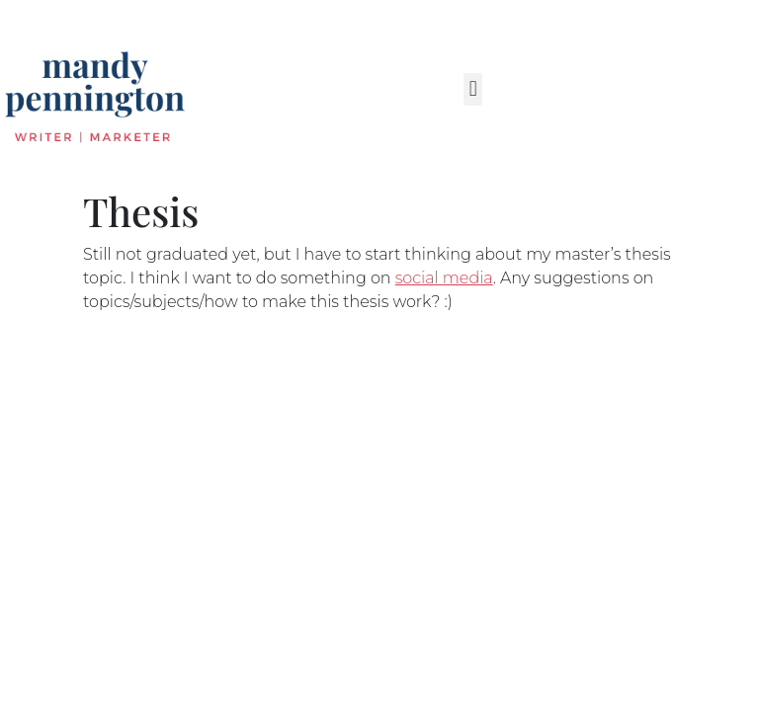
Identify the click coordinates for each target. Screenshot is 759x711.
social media (444, 278)
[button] (473, 89)
